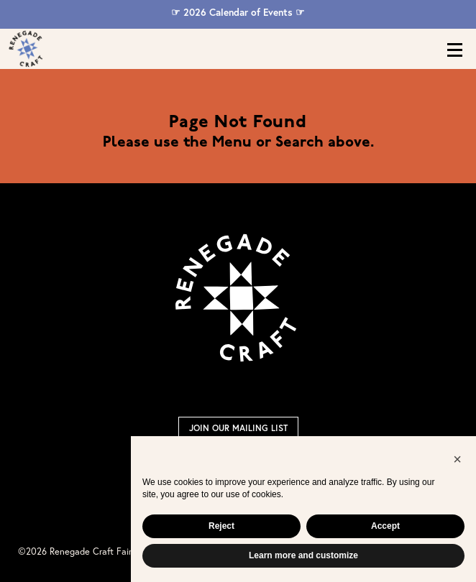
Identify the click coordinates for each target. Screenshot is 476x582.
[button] (457, 459)
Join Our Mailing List (238, 427)
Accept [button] (385, 526)
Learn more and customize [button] (303, 555)
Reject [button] (221, 526)
